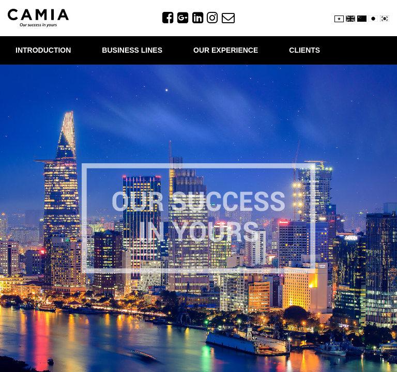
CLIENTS (304, 50)
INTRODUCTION (43, 50)
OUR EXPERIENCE (225, 50)
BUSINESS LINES (132, 50)
